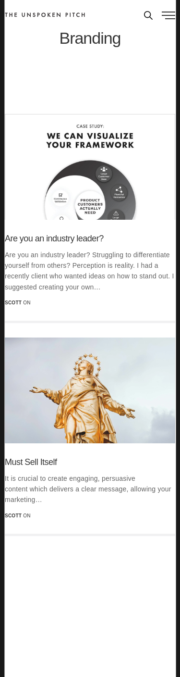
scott (13, 302)
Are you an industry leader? (54, 238)
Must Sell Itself (31, 462)
